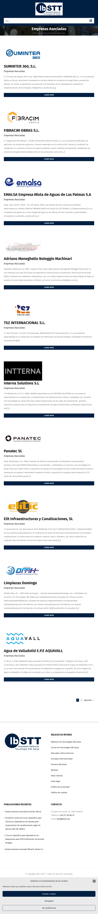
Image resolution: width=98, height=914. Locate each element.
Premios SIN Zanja (59, 764)
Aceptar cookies (49, 894)
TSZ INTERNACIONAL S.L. (24, 322)
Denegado (49, 901)
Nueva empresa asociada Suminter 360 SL (23, 811)
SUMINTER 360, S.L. (20, 66)
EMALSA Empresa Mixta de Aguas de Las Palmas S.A (47, 194)
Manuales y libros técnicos (62, 753)
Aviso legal (55, 781)
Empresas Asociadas (14, 71)
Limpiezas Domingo (20, 583)
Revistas (54, 770)
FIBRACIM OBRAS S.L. (21, 130)
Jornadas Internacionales (62, 759)
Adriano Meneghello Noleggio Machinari (38, 258)
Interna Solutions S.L (21, 383)
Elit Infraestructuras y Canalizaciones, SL (38, 519)
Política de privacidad (60, 787)
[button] (94, 881)
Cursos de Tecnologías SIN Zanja (65, 747)
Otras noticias (57, 776)
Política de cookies (59, 792)
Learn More (49, 95)
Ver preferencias (49, 908)
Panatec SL (13, 451)
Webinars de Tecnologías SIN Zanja (66, 742)
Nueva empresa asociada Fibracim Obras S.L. (24, 849)
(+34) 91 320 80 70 (66, 815)
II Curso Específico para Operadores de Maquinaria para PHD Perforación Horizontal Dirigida (24, 839)
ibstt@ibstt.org (63, 819)
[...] (54, 88)
